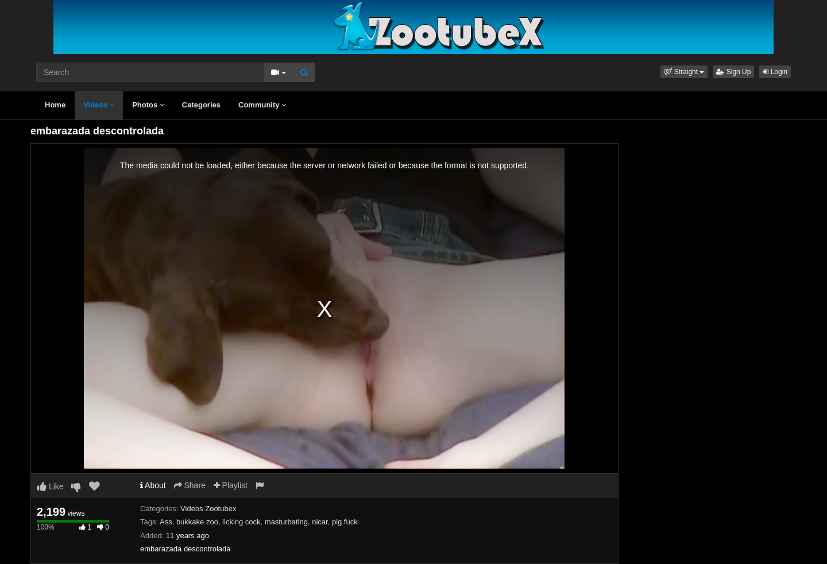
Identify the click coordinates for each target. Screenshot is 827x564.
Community (262, 105)
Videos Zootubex (208, 508)
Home (55, 105)
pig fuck (345, 521)
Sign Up (733, 72)
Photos (148, 105)
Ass (166, 521)
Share (190, 485)
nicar (319, 521)
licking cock (241, 521)
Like (50, 486)
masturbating (286, 521)
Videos (98, 105)
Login (775, 72)
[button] (684, 71)
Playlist (231, 485)
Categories (201, 105)
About (153, 485)
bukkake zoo (197, 521)
